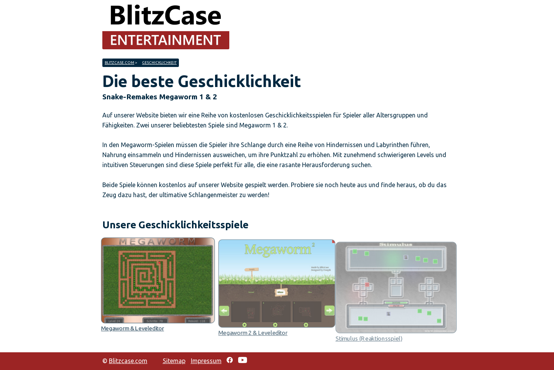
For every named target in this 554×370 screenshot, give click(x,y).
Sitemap (174, 360)
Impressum (206, 360)
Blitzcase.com (119, 63)
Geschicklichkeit (159, 63)
